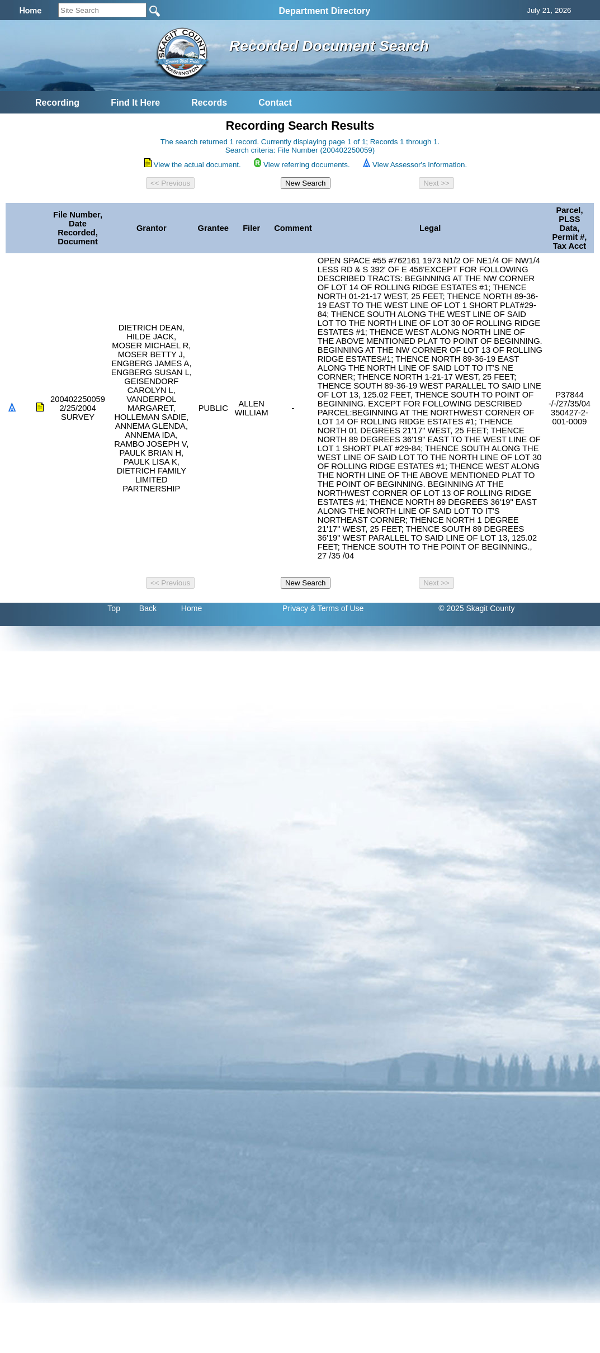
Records (209, 102)
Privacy (295, 608)
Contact (275, 102)
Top (113, 608)
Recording (57, 102)
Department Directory (325, 11)
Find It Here (135, 102)
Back (148, 608)
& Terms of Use (336, 608)
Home (191, 608)
